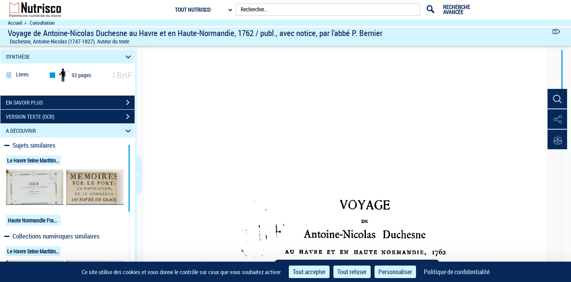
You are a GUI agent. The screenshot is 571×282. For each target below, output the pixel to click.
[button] (557, 99)
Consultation (42, 23)
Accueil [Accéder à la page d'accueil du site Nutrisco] (15, 23)
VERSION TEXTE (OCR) (70, 116)
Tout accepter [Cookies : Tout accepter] (309, 272)
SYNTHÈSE (69, 56)
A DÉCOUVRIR (69, 130)
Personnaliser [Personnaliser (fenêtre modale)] (395, 272)
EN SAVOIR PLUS (70, 102)
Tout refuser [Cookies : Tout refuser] (352, 272)
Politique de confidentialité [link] (457, 272)
